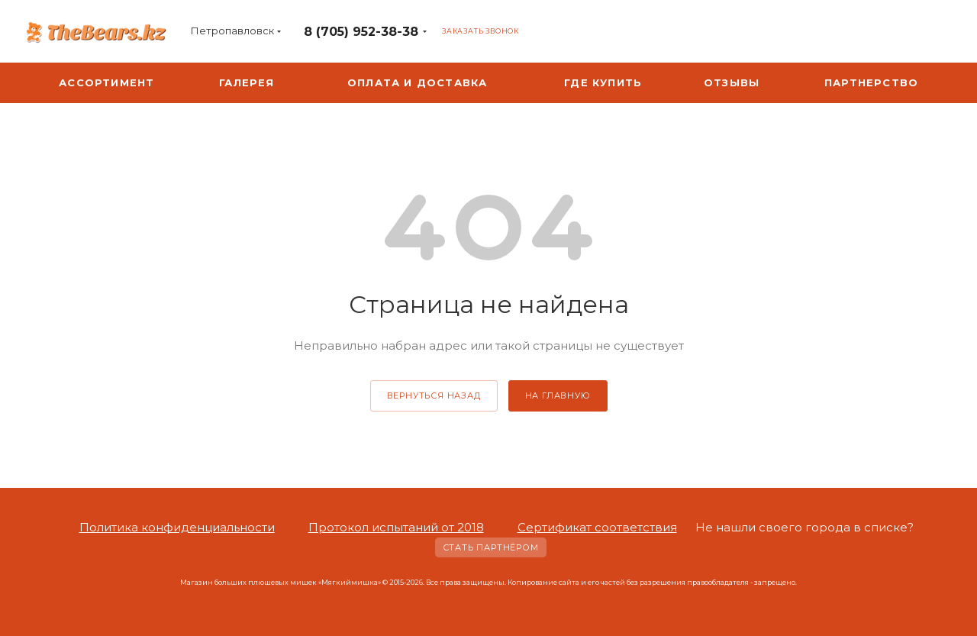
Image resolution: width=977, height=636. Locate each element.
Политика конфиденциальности (177, 527)
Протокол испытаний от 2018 (396, 527)
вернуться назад (434, 395)
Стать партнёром (491, 547)
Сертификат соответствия (597, 527)
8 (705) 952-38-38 (361, 31)
